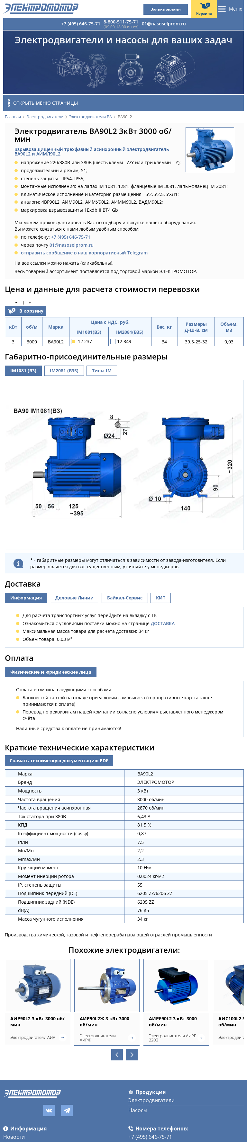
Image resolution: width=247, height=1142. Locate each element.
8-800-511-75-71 (121, 22)
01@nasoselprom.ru (164, 24)
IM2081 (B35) (64, 370)
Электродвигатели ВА (90, 117)
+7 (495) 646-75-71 (80, 24)
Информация (26, 668)
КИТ (160, 668)
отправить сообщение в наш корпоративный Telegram (84, 253)
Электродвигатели (45, 117)
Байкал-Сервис (124, 668)
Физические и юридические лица (50, 742)
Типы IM (102, 370)
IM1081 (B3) (23, 370)
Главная (13, 117)
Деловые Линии (74, 668)
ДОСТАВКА (163, 693)
